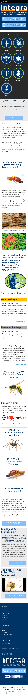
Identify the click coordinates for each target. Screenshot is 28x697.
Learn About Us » (18, 563)
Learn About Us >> (14, 118)
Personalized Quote (7, 634)
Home (3, 628)
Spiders (4, 612)
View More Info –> (21, 321)
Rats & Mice (5, 617)
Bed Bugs (4, 615)
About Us (4, 630)
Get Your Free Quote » (16, 595)
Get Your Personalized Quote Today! (14, 523)
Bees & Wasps (5, 613)
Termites (4, 610)
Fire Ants (4, 619)
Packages (4, 632)
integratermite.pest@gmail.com (10, 649)
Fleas (3, 621)
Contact (4, 636)
